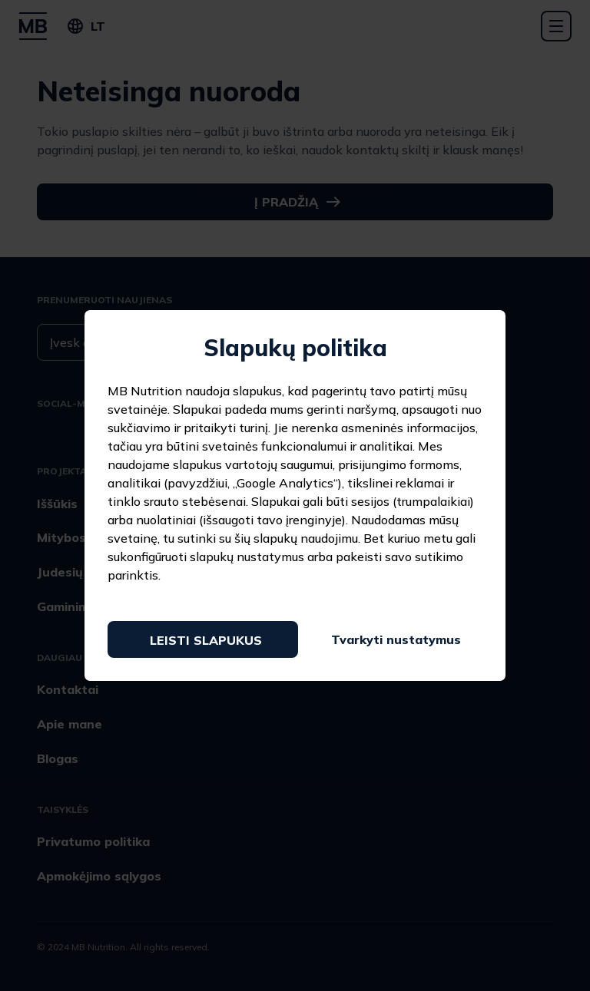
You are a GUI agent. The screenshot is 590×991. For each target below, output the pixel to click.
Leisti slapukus (206, 640)
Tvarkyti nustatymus (396, 639)
